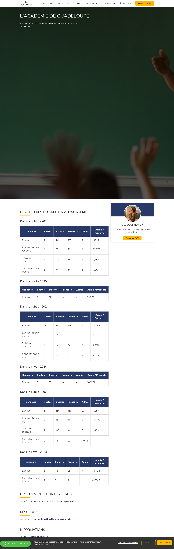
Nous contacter (144, 3)
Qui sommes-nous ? (93, 3)
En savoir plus (49, 544)
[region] (87, 543)
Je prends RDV (132, 238)
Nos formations (48, 3)
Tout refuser (148, 542)
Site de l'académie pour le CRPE (35, 536)
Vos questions (110, 3)
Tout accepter (164, 542)
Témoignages (77, 3)
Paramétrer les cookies (127, 543)
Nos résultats (63, 3)
